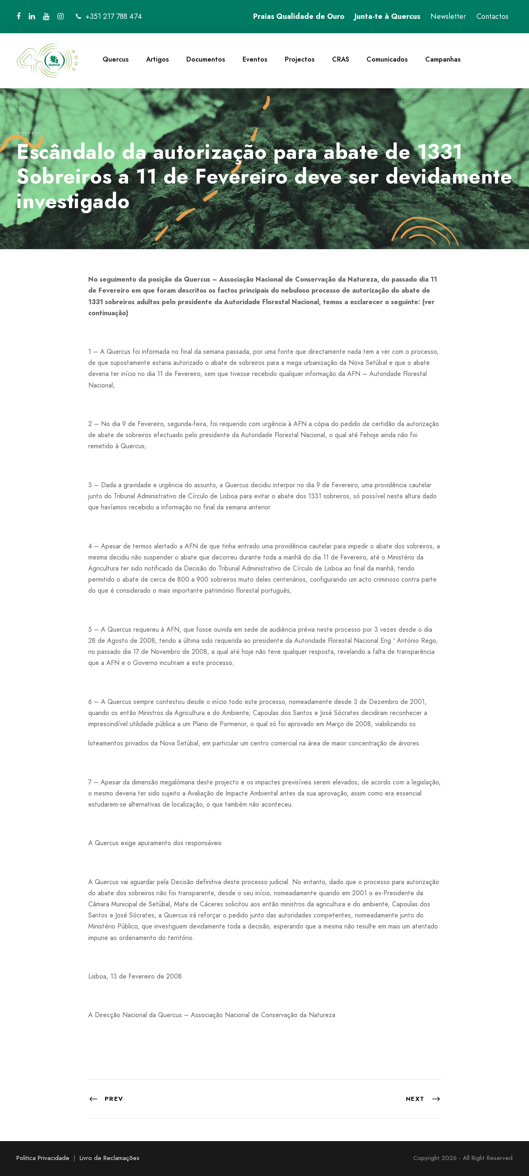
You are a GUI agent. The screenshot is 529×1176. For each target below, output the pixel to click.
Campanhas (443, 59)
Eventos (255, 59)
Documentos (205, 59)
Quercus (116, 59)
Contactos (492, 16)
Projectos (300, 59)
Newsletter (448, 16)
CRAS (340, 59)
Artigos (157, 59)
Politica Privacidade (42, 1157)
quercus (28, 132)
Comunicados (387, 59)
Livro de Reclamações (110, 1157)
